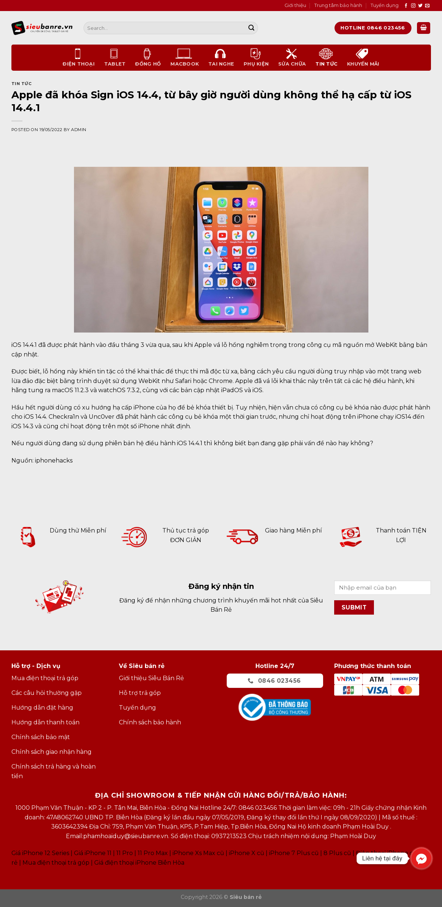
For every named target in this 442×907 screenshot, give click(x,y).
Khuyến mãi (363, 57)
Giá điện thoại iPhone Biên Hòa (139, 862)
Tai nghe (221, 57)
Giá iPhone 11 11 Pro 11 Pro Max (121, 853)
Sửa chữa (292, 57)
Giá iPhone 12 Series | (42, 853)
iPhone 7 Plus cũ (294, 853)
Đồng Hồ (148, 57)
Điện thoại (79, 57)
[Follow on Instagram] (413, 5)
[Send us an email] (427, 5)
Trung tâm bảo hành (338, 5)
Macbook (184, 57)
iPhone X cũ (246, 853)
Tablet (115, 57)
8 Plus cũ (337, 853)
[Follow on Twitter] (420, 5)
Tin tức (326, 57)
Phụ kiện (256, 57)
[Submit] (251, 28)
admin (78, 129)
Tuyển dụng (385, 5)
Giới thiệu (295, 5)
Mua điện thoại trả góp (55, 862)
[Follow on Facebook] (406, 5)
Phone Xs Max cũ (199, 853)
